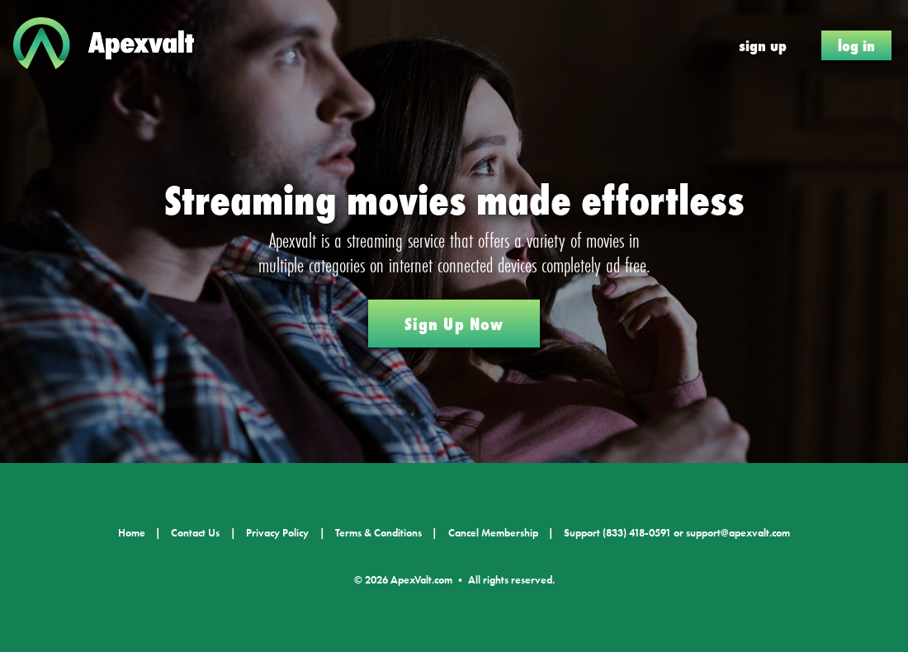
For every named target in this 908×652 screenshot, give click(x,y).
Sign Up (763, 45)
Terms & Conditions (378, 533)
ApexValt (115, 45)
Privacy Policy (277, 533)
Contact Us (195, 533)
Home (131, 533)
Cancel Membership (493, 533)
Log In (856, 45)
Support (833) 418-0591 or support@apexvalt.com (677, 533)
